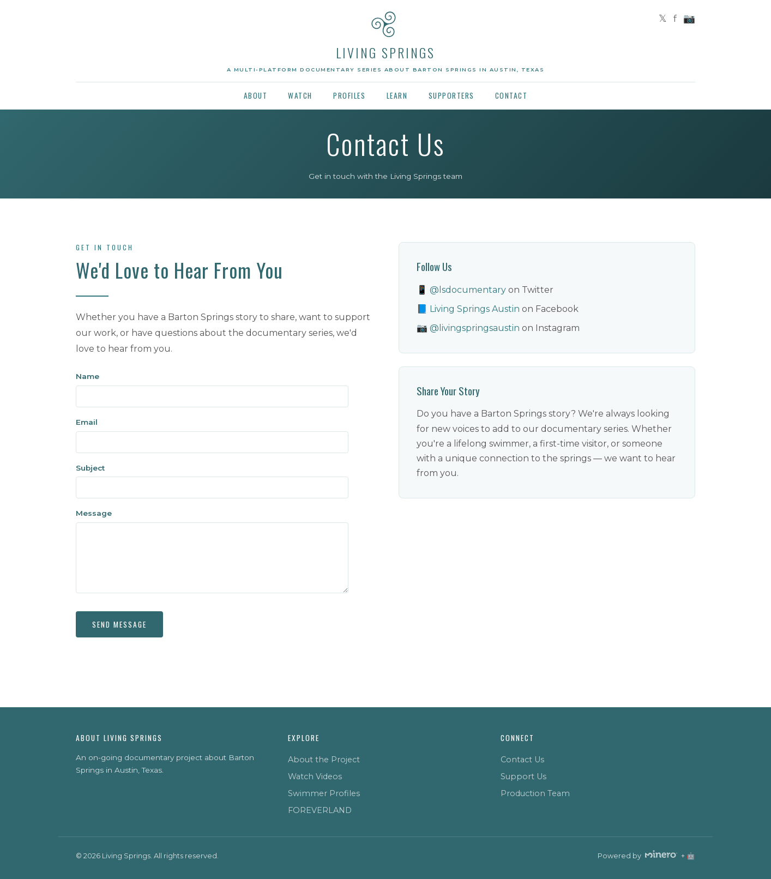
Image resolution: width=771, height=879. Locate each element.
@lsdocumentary (468, 290)
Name (87, 376)
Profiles (349, 95)
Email (87, 422)
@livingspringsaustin (475, 328)
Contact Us (522, 759)
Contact (511, 95)
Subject (90, 467)
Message (94, 513)
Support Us (523, 776)
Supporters (451, 95)
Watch (300, 95)
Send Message (119, 624)
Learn (397, 95)
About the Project (324, 759)
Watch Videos (315, 776)
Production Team (535, 793)
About (256, 95)
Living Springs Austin (475, 309)
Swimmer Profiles (324, 793)
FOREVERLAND (320, 810)
